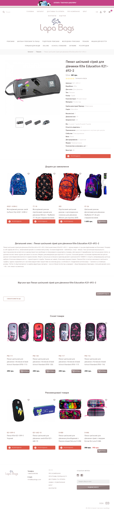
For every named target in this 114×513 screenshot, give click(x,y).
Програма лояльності (58, 476)
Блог (85, 11)
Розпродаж (84, 46)
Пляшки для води (32, 46)
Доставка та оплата (55, 11)
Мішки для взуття (99, 41)
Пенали (85, 41)
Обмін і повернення (57, 482)
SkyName (72, 46)
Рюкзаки (10, 41)
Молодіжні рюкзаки (71, 41)
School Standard (59, 46)
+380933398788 (33, 473)
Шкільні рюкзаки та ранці (28, 41)
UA (97, 12)
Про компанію (73, 11)
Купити (102, 222)
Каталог (40, 11)
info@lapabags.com (34, 479)
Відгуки (62, 16)
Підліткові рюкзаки (50, 41)
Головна (30, 11)
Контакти (52, 16)
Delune (46, 46)
